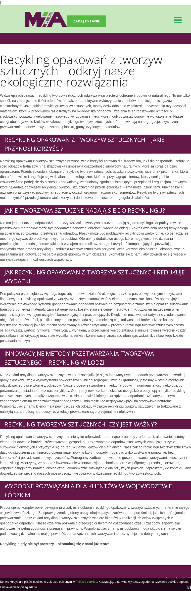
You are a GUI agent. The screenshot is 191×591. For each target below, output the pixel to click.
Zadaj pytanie (86, 21)
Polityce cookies (86, 582)
